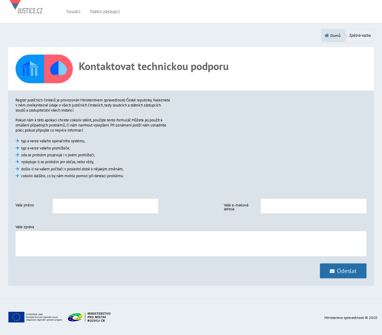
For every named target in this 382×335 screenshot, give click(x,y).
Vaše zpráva (25, 227)
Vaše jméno (25, 205)
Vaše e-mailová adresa (236, 207)
